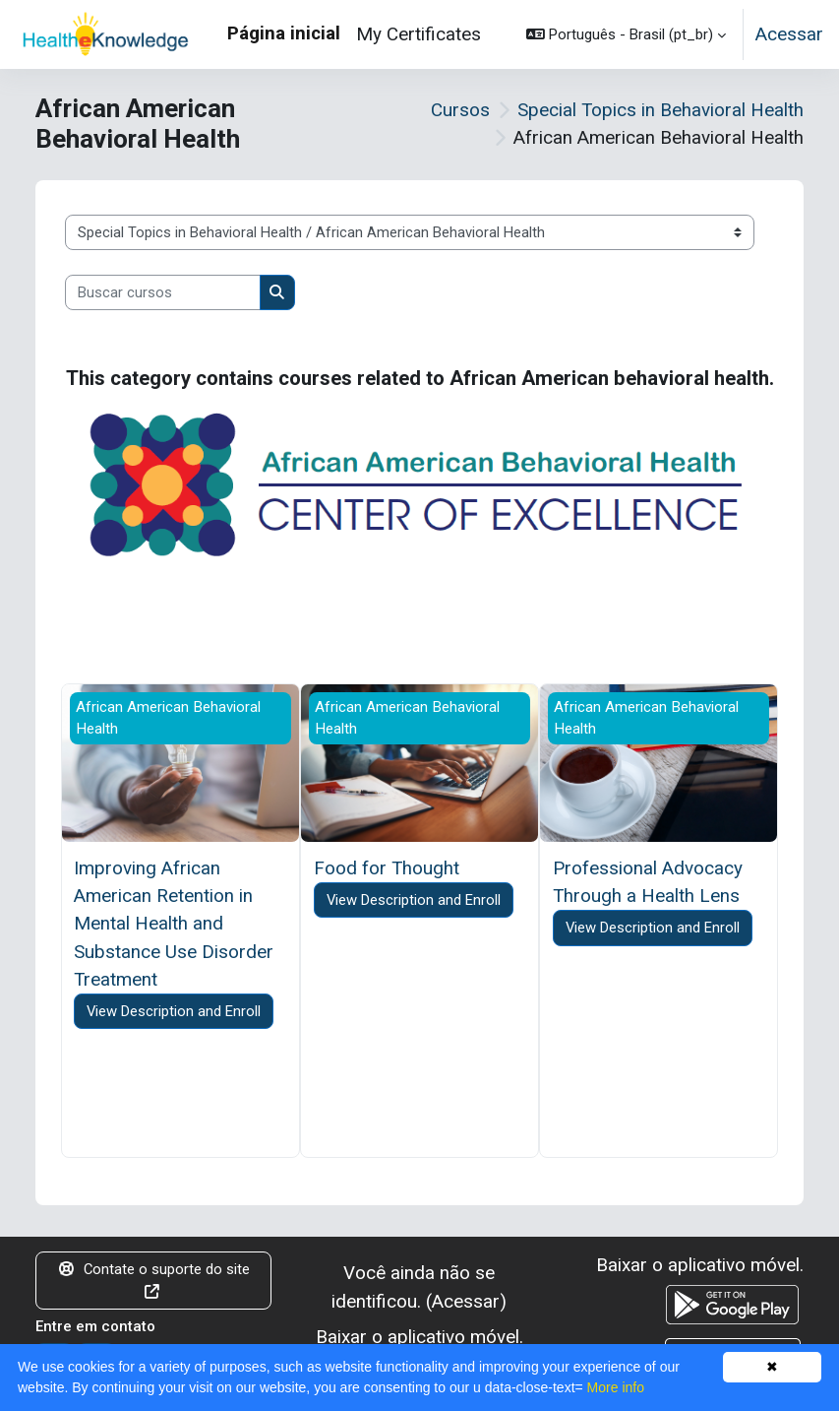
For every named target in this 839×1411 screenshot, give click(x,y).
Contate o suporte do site (154, 1279)
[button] (626, 34)
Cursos (460, 109)
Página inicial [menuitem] (283, 33)
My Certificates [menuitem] (418, 34)
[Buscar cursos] (163, 292)
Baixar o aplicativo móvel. (419, 1336)
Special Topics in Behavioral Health (660, 109)
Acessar (789, 34)
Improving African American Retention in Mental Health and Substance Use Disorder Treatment (173, 924)
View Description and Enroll (174, 1011)
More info (615, 1387)
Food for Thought (386, 868)
